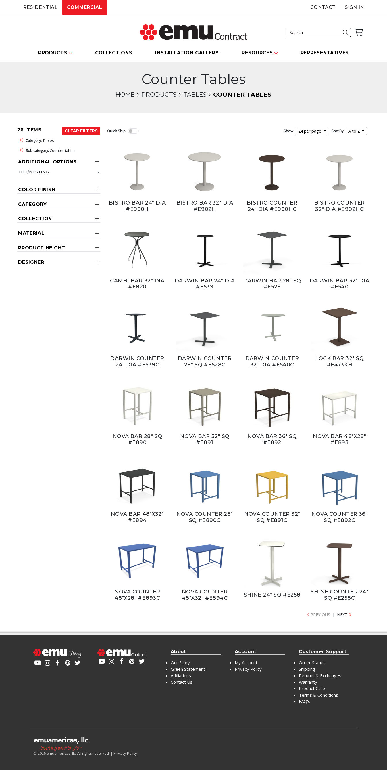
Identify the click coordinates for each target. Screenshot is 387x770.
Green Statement (188, 669)
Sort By (337, 130)
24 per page (310, 131)
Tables (194, 94)
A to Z (354, 131)
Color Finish (36, 189)
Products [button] (53, 53)
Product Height (41, 248)
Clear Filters (81, 130)
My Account (246, 662)
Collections (113, 53)
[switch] (133, 131)
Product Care (312, 688)
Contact (323, 7)
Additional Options (47, 162)
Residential (40, 7)
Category (32, 204)
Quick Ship (116, 130)
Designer (31, 262)
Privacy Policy (248, 669)
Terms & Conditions (318, 695)
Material (31, 233)
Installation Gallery (187, 53)
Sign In (354, 7)
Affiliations (181, 675)
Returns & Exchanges (320, 675)
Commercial (84, 7)
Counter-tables (51, 150)
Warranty (308, 682)
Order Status (312, 662)
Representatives (325, 53)
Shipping (307, 669)
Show (288, 130)
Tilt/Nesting (33, 172)
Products (158, 94)
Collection (35, 218)
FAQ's (304, 701)
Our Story (180, 662)
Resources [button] (257, 53)
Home (124, 94)
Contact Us (181, 682)
